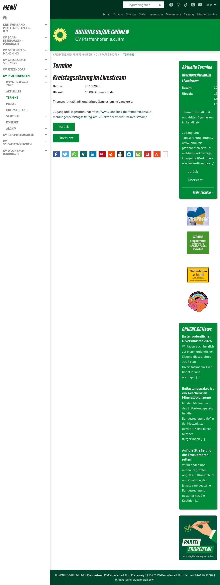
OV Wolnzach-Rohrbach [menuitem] (14, 152)
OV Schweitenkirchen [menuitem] (17, 142)
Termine (128, 54)
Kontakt (118, 14)
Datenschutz (173, 14)
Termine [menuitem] (12, 97)
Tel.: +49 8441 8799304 (198, 575)
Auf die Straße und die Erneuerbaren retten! (196, 455)
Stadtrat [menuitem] (13, 116)
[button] (56, 154)
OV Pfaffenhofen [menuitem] (16, 76)
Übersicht (66, 138)
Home (106, 14)
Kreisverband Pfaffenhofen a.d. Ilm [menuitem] (17, 28)
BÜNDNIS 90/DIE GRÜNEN (102, 32)
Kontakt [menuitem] (12, 122)
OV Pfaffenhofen (108, 54)
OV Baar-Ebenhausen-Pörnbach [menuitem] (13, 40)
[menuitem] (106, 14)
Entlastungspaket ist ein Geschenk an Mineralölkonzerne (198, 393)
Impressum (156, 14)
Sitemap (131, 14)
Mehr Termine (202, 192)
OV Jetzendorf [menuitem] (14, 69)
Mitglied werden (207, 14)
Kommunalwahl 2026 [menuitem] (17, 83)
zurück (64, 126)
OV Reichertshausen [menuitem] (18, 135)
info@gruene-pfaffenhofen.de (133, 579)
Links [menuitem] (209, 5)
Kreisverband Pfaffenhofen (73, 54)
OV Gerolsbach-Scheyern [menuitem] (15, 61)
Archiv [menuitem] (11, 128)
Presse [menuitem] (11, 104)
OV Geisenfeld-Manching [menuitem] (14, 52)
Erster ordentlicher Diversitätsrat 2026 (197, 338)
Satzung (189, 14)
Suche (142, 14)
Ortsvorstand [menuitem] (17, 110)
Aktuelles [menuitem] (13, 91)
